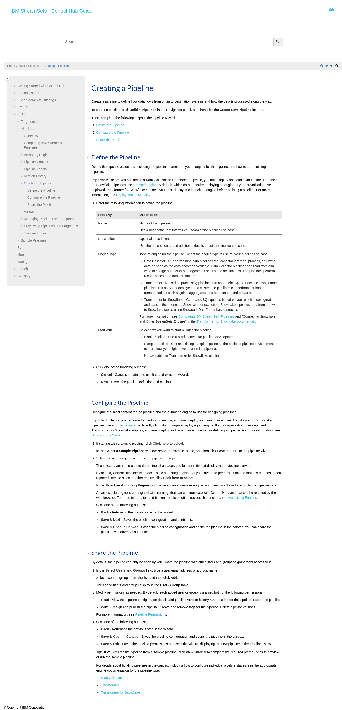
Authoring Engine (36, 155)
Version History (35, 176)
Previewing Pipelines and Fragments (51, 226)
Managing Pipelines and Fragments (50, 219)
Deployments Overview (133, 195)
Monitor (22, 255)
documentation (227, 321)
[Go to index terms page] (330, 11)
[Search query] (173, 42)
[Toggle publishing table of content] (7, 77)
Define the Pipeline (41, 190)
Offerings (36, 100)
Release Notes (28, 93)
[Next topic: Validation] (331, 66)
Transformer (110, 685)
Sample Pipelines (33, 240)
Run (20, 247)
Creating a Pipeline (56, 66)
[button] (15, 86)
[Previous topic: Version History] (327, 66)
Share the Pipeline (40, 204)
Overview (31, 136)
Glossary (23, 276)
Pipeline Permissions (150, 614)
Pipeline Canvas (36, 162)
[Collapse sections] (322, 66)
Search (22, 269)
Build (21, 66)
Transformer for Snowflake (120, 692)
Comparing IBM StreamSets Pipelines (206, 316)
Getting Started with (41, 86)
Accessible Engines (242, 497)
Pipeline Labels (35, 169)
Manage (23, 262)
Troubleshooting (36, 233)
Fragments (29, 122)
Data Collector (111, 678)
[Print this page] (336, 66)
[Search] (278, 42)
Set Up (22, 107)
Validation (31, 212)
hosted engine (146, 185)
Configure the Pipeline (43, 197)
